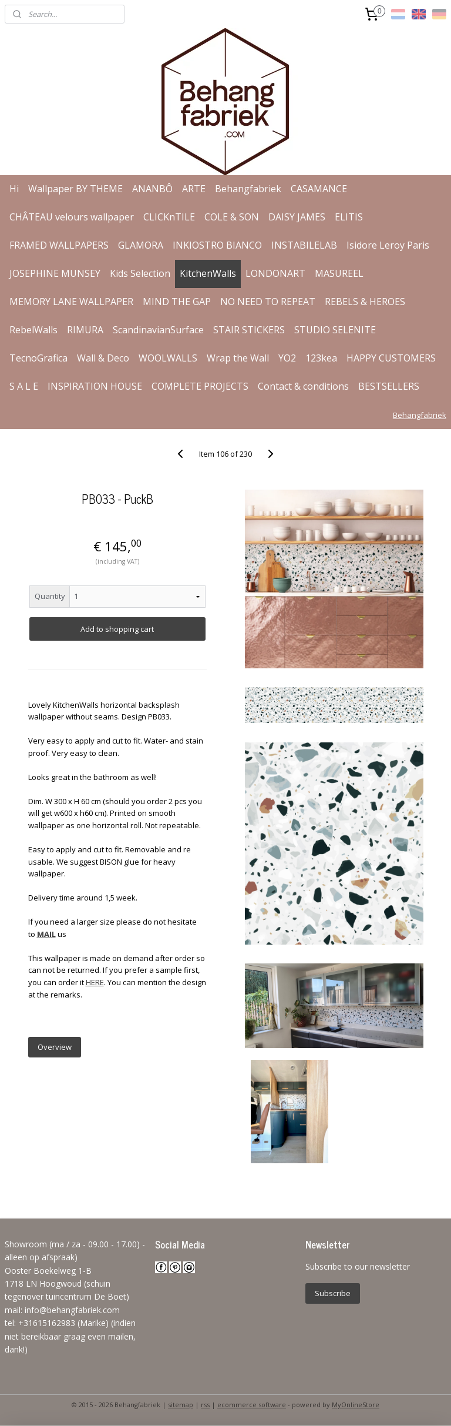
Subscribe (333, 1293)
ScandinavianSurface (158, 329)
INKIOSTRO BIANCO (217, 245)
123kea (321, 358)
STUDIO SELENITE (335, 329)
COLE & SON (231, 216)
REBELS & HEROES (365, 301)
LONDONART (275, 273)
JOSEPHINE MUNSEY (54, 273)
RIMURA (85, 329)
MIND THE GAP (177, 301)
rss (205, 1404)
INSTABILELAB (304, 245)
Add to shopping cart (117, 629)
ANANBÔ (152, 188)
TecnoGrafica (38, 358)
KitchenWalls (208, 273)
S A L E (23, 386)
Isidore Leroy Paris (387, 245)
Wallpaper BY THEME (75, 188)
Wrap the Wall (238, 358)
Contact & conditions (303, 386)
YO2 (287, 358)
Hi (14, 188)
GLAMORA (140, 245)
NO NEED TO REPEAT (267, 301)
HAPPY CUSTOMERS (391, 358)
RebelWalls (33, 329)
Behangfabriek (248, 188)
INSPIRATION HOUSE (95, 386)
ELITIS (349, 216)
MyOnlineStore (355, 1404)
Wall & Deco (103, 358)
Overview (55, 1047)
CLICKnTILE (169, 216)
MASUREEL (339, 273)
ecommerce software (251, 1404)
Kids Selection (140, 273)
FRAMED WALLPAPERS (59, 245)
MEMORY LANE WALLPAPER (71, 301)
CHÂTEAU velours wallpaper (71, 216)
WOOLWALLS (168, 358)
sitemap (180, 1404)
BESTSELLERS (388, 386)
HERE (95, 982)
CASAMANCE (319, 188)
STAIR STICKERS (249, 329)
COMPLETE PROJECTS (200, 386)
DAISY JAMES (296, 216)
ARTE (194, 188)
